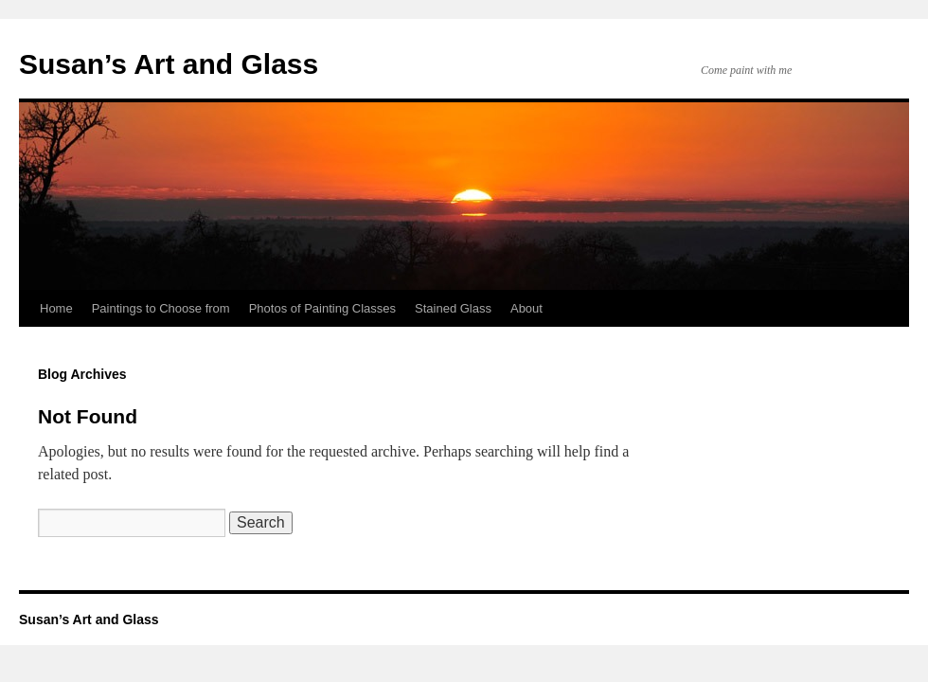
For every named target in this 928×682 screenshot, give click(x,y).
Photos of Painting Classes (322, 308)
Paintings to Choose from (161, 308)
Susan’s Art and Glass (168, 64)
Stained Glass (453, 308)
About (526, 308)
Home (56, 308)
